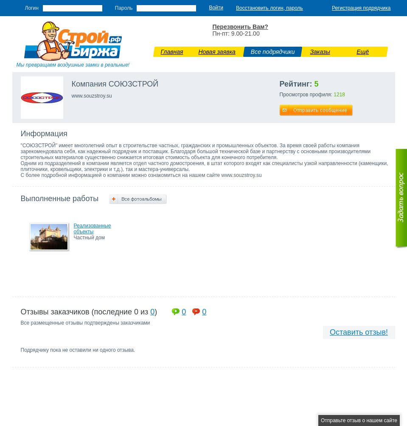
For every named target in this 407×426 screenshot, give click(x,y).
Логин (32, 8)
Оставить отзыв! (359, 332)
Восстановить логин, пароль (269, 8)
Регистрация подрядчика (361, 8)
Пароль (124, 8)
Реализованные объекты (92, 229)
